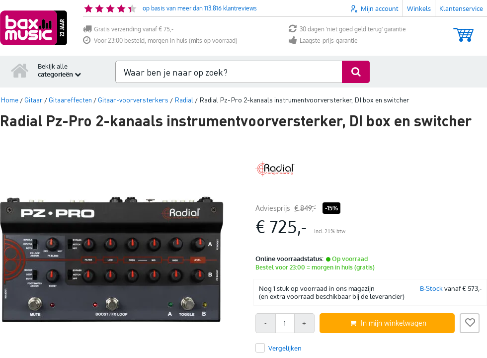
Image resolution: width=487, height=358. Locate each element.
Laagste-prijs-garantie (323, 40)
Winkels (419, 8)
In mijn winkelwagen (388, 323)
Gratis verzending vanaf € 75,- (128, 29)
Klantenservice (461, 8)
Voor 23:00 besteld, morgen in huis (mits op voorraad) (160, 40)
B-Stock (431, 288)
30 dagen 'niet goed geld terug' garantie (347, 29)
